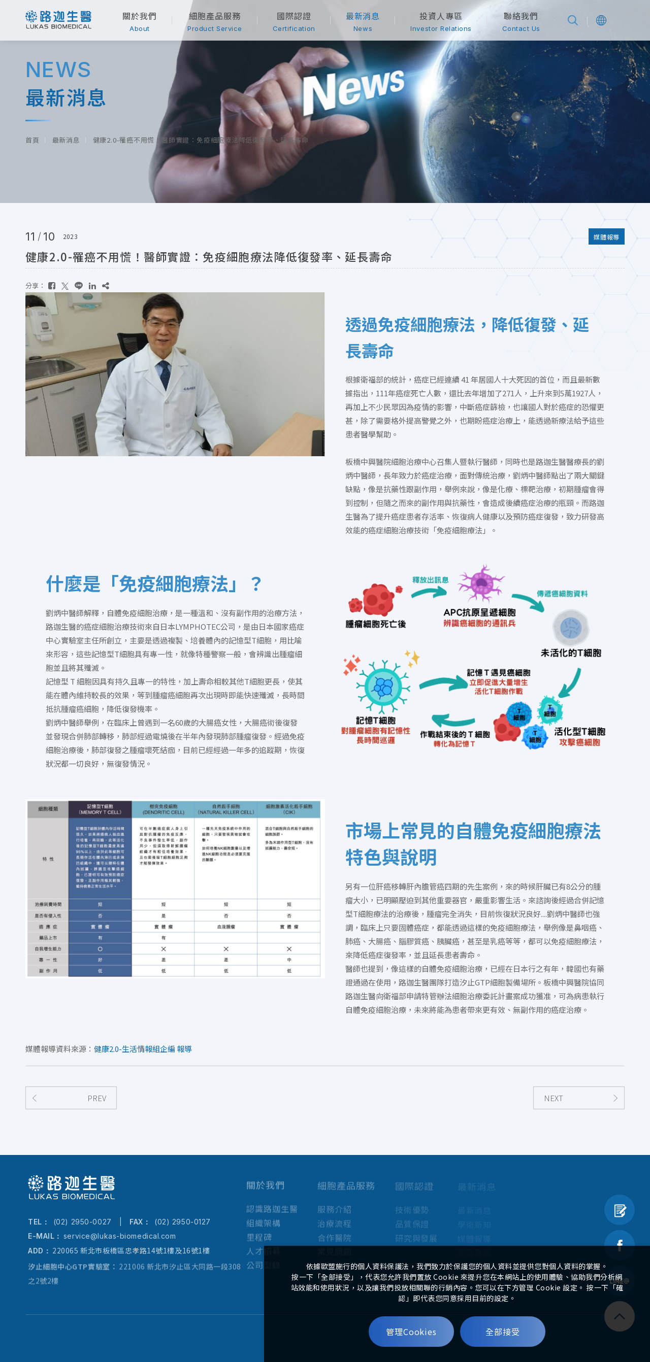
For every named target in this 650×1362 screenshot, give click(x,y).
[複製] (105, 285)
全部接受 (502, 1331)
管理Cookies (411, 1331)
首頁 (32, 140)
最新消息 (66, 140)
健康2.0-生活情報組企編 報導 (143, 1048)
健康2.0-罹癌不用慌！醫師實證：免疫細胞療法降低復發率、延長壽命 (201, 140)
